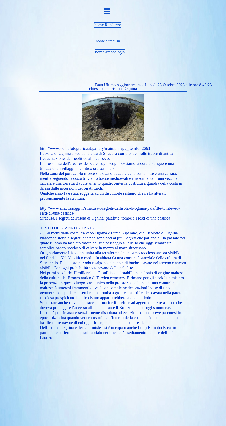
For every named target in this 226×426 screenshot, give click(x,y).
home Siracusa (108, 41)
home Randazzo (107, 25)
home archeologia (110, 52)
